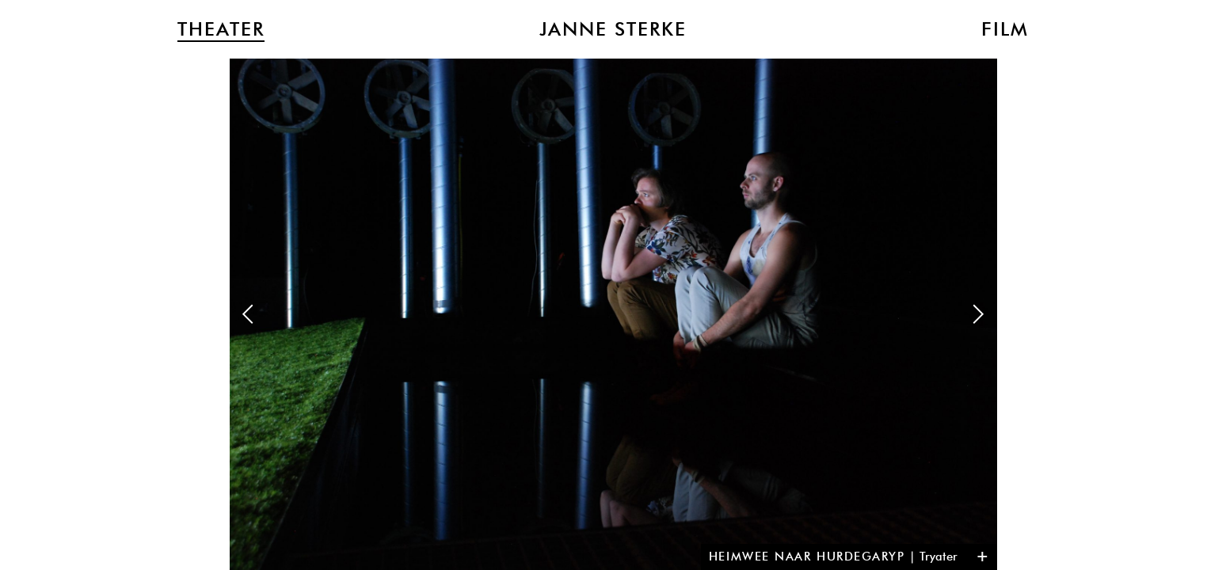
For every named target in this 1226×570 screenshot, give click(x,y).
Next (978, 314)
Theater (221, 29)
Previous (248, 314)
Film (1005, 29)
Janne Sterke (613, 29)
